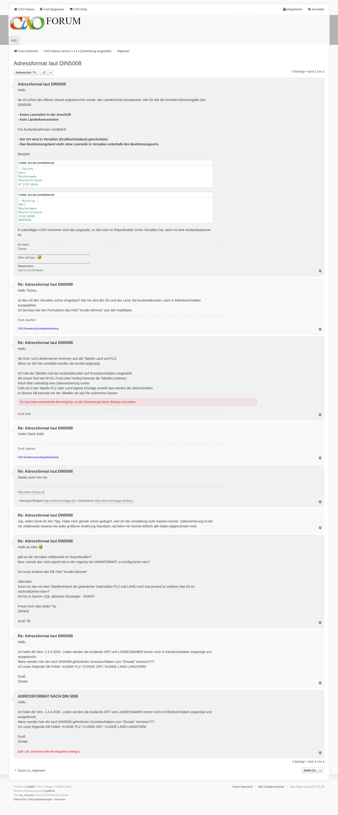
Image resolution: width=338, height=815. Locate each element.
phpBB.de (50, 791)
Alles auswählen (41, 163)
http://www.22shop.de (31, 492)
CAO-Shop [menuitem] (78, 9)
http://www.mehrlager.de (59, 500)
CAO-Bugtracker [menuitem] (51, 9)
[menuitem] (20, 799)
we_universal (26, 795)
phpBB (30, 786)
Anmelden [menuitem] (315, 9)
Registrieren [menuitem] (293, 9)
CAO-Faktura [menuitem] (24, 9)
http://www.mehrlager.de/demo (114, 500)
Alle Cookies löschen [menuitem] (271, 786)
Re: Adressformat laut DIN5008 (45, 284)
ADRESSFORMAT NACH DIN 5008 (48, 696)
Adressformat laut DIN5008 (47, 63)
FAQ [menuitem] (14, 40)
